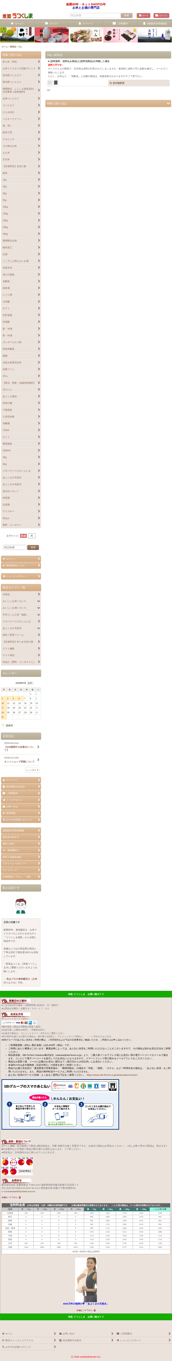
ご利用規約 (53, 1040)
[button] (108, 103)
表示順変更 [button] (117, 83)
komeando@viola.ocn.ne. (22, 1191)
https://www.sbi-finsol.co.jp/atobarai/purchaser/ (112, 1075)
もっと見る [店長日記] (32, 770)
